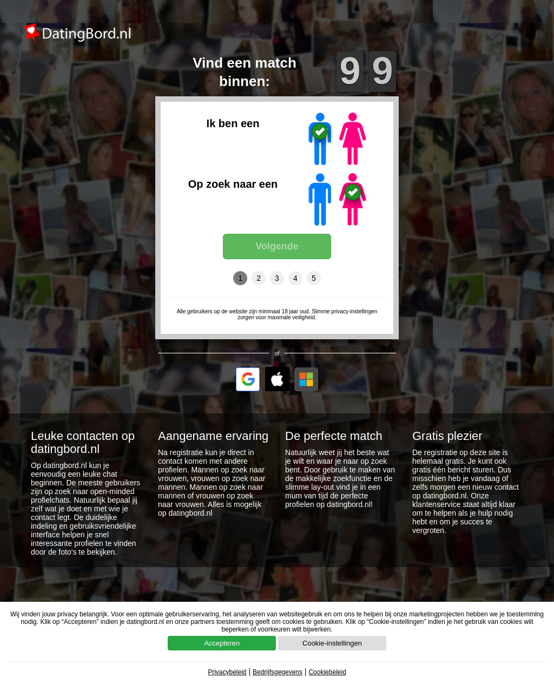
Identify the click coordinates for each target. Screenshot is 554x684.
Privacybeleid (227, 672)
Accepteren (222, 643)
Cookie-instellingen (332, 643)
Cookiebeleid (327, 672)
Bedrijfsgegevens (277, 672)
